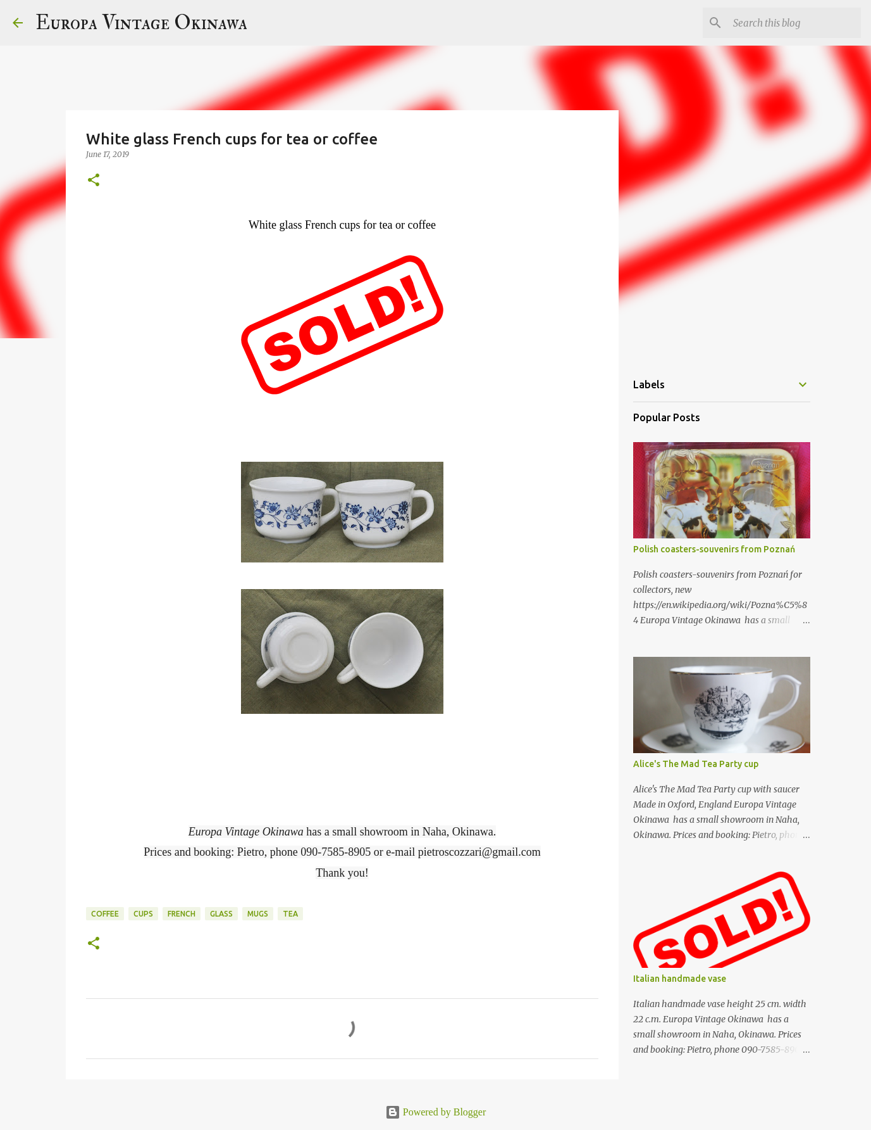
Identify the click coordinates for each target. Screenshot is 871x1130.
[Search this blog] (794, 23)
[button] (93, 180)
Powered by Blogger (435, 1112)
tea (290, 914)
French (181, 914)
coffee (105, 914)
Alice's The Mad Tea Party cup (695, 764)
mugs (257, 914)
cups (143, 914)
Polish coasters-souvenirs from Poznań (714, 549)
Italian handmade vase (679, 979)
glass (221, 914)
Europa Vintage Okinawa (141, 22)
